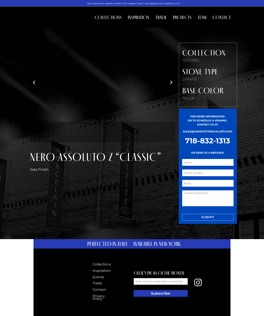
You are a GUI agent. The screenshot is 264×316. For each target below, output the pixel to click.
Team (201, 17)
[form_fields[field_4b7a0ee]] (208, 172)
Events (98, 277)
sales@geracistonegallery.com (162, 3)
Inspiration (138, 17)
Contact (221, 17)
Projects (182, 17)
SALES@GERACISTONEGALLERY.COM (207, 131)
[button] (34, 82)
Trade (161, 17)
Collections (108, 17)
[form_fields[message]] (208, 198)
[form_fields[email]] (208, 183)
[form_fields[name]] (208, 162)
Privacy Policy (99, 297)
